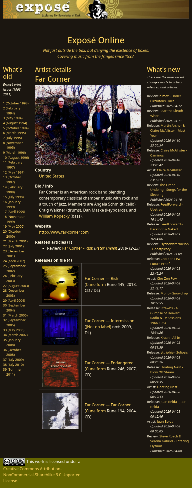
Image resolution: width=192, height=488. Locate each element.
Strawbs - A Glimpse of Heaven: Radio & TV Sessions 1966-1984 (165, 315)
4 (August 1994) (15, 123)
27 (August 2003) (16, 285)
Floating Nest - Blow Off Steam (166, 369)
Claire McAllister (169, 170)
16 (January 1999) (11, 204)
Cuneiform (96, 284)
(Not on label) (98, 327)
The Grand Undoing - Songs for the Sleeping (168, 190)
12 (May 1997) (13, 172)
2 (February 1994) (11, 110)
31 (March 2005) (15, 315)
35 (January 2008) (11, 342)
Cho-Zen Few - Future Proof (166, 261)
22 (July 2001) (13, 246)
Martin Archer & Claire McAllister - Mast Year (167, 130)
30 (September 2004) (14, 307)
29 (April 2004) (14, 300)
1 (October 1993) (15, 103)
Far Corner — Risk (101, 278)
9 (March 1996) (14, 152)
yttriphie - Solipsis (174, 352)
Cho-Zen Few (167, 278)
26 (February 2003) (12, 278)
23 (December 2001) (13, 253)
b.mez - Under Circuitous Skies (165, 98)
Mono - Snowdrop (174, 293)
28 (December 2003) (13, 293)
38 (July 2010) (13, 364)
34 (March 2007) (15, 335)
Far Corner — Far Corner (108, 405)
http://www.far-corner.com (64, 232)
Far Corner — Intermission (109, 320)
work (39, 461)
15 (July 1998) (13, 197)
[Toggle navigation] (19, 26)
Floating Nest (167, 387)
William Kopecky (54, 216)
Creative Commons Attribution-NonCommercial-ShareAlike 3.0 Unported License (41, 474)
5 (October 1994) (15, 128)
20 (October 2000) (12, 234)
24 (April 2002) (14, 261)
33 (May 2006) (13, 330)
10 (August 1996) (16, 157)
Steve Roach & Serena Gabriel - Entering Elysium (169, 441)
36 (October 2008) (12, 352)
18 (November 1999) (14, 219)
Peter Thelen (106, 248)
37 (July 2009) (13, 359)
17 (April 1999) (14, 211)
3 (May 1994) (12, 118)
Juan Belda (165, 421)
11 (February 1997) (12, 165)
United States (51, 176)
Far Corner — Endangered (109, 363)
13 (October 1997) (12, 179)
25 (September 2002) (14, 268)
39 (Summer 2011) (12, 372)
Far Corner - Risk (77, 248)
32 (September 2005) (14, 322)
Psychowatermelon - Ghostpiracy (169, 246)
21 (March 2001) (15, 241)
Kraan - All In (170, 337)
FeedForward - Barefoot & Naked (166, 226)
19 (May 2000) (13, 226)
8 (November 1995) (13, 145)
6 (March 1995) (14, 132)
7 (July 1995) (12, 137)
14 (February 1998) (12, 189)
